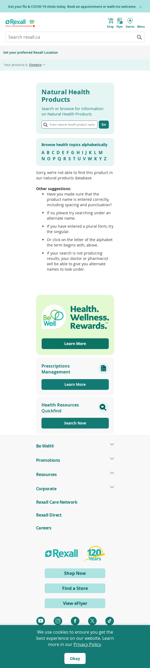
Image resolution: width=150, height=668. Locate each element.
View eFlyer (75, 603)
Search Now (75, 423)
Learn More (75, 384)
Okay (75, 658)
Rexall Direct (49, 515)
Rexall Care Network (57, 502)
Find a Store (75, 588)
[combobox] (75, 37)
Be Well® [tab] (45, 446)
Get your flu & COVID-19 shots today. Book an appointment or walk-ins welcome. (72, 6)
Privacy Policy (87, 644)
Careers (43, 528)
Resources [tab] (46, 474)
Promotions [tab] (48, 460)
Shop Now (84, 574)
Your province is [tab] (22, 65)
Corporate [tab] (46, 489)
